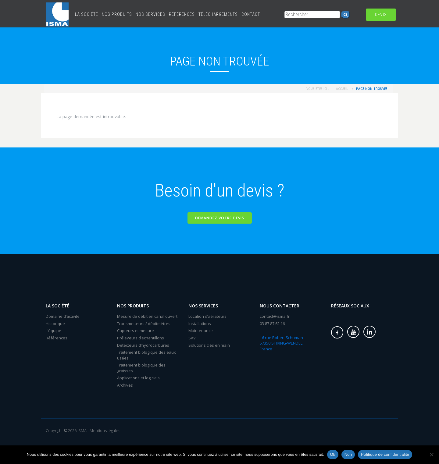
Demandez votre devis (219, 218)
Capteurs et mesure (135, 330)
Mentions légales (105, 430)
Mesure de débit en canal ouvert (147, 316)
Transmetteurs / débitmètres (143, 323)
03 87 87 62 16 (272, 323)
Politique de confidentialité (385, 454)
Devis (381, 14)
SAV (192, 338)
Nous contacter (279, 306)
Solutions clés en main (209, 345)
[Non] (431, 455)
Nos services (150, 14)
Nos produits (117, 14)
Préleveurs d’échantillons (140, 338)
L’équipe (53, 330)
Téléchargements (218, 14)
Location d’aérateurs (207, 316)
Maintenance (200, 330)
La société (86, 14)
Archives (125, 385)
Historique (55, 323)
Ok (332, 454)
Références (182, 14)
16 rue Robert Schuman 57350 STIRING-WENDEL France (281, 343)
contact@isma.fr (275, 316)
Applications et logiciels (138, 378)
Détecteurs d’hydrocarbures (143, 345)
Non (348, 454)
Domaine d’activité (63, 316)
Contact (250, 14)
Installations (199, 323)
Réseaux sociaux (350, 306)
